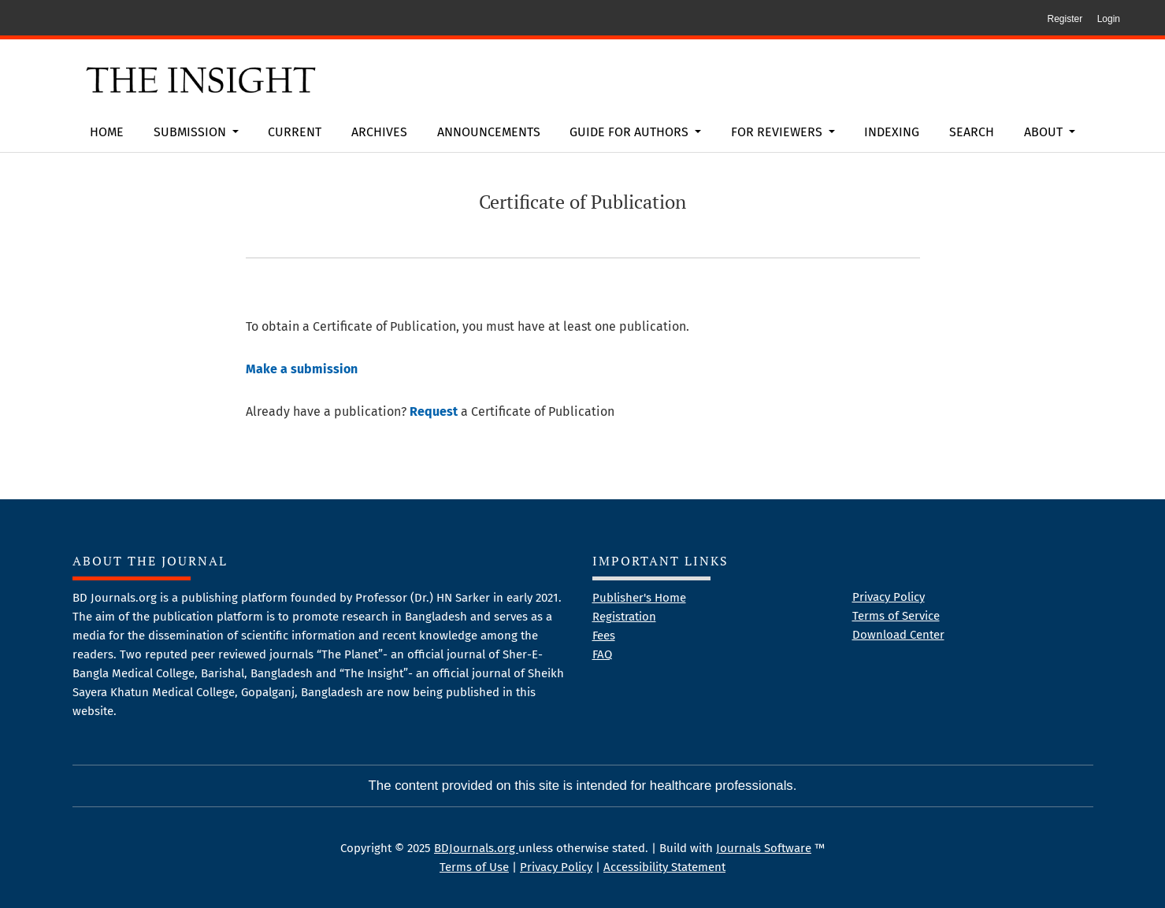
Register (1064, 18)
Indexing (891, 131)
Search (971, 131)
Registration (624, 617)
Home (107, 131)
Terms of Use (474, 867)
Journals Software (763, 848)
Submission (191, 131)
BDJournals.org (476, 848)
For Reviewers (778, 131)
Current (294, 131)
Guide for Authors (631, 131)
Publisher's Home (639, 598)
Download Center (898, 635)
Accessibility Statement (664, 867)
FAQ (602, 654)
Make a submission (302, 368)
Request (434, 411)
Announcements (488, 131)
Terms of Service (896, 616)
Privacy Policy (888, 597)
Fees (603, 635)
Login (1108, 18)
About (1045, 131)
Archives (379, 131)
